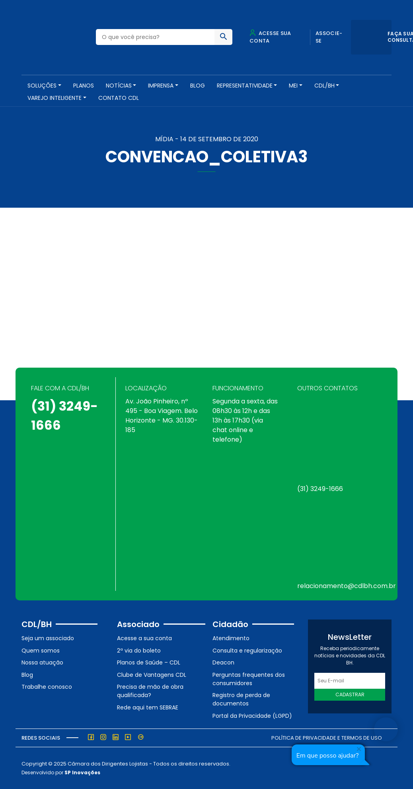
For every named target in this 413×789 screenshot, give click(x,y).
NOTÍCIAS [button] (119, 86)
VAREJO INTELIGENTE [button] (54, 98)
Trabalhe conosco (46, 687)
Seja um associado (47, 638)
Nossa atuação (42, 662)
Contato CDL (118, 98)
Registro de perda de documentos (241, 699)
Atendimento (230, 638)
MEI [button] (293, 86)
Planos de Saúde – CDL (148, 662)
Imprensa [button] (160, 86)
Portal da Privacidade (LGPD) (252, 716)
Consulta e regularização (247, 651)
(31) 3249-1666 (320, 488)
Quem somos (40, 651)
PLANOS (83, 86)
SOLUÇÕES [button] (41, 86)
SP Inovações (82, 772)
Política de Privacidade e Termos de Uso (326, 738)
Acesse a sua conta (144, 638)
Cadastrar (349, 694)
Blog (197, 86)
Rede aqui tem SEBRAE (147, 707)
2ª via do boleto (139, 651)
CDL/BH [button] (324, 86)
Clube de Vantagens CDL (151, 675)
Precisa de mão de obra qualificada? (150, 691)
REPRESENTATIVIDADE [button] (245, 86)
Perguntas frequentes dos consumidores (248, 679)
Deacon (223, 662)
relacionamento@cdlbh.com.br (346, 585)
